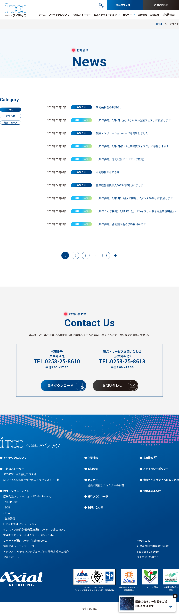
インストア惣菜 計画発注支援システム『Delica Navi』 (35, 529)
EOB (7, 507)
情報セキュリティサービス (18, 546)
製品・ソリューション (16, 491)
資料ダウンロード (125, 4)
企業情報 (93, 458)
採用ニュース (10, 122)
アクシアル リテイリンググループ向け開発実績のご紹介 (36, 551)
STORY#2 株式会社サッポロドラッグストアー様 (31, 480)
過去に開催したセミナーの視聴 (106, 485)
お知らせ (10, 116)
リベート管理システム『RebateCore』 (26, 540)
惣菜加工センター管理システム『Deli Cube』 (30, 535)
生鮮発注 (10, 518)
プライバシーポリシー (156, 469)
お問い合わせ (161, 4)
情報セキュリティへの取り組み (161, 480)
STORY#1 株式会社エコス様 (19, 474)
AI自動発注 (11, 502)
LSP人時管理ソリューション (20, 524)
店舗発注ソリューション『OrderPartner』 (28, 496)
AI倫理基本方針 (152, 491)
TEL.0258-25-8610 (57, 361)
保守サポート (11, 557)
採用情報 (148, 458)
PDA (7, 513)
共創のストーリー (13, 469)
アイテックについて (15, 458)
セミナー (93, 480)
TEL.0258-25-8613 (122, 361)
